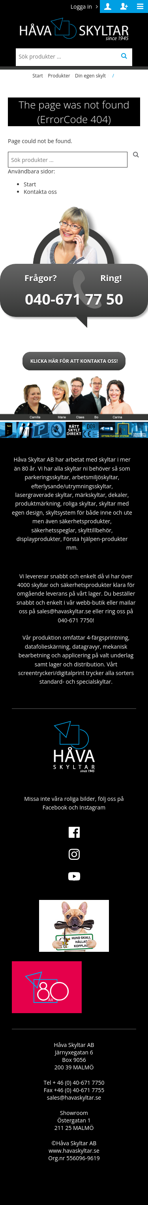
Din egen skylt (90, 75)
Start (37, 75)
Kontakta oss (40, 191)
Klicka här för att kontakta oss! (74, 361)
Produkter (59, 75)
